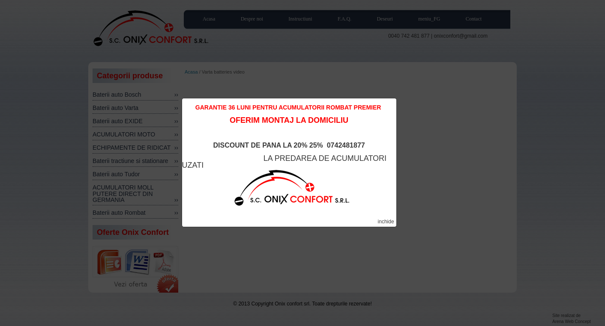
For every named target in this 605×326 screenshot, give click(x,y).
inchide (386, 222)
